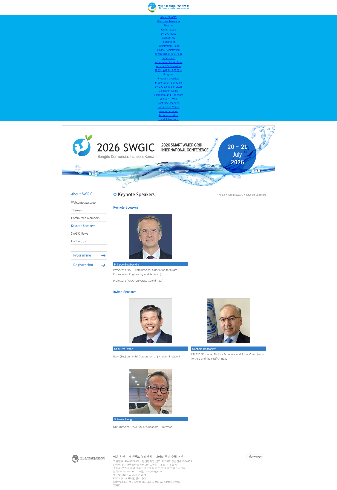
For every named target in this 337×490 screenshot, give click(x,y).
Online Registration (168, 50)
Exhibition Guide (168, 90)
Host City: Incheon (169, 103)
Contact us (168, 37)
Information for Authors (168, 62)
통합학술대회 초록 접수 (168, 70)
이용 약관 (119, 457)
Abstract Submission (168, 66)
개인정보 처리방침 (140, 457)
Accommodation (169, 115)
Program (168, 74)
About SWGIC (168, 17)
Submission (168, 58)
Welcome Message (168, 21)
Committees (168, 29)
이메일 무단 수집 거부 (169, 457)
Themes (168, 25)
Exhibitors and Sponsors (168, 94)
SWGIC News (168, 33)
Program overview (168, 78)
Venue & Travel (168, 99)
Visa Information (168, 111)
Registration (168, 41)
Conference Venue (168, 107)
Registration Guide (168, 45)
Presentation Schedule (168, 82)
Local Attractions (168, 119)
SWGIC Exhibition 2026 (168, 86)
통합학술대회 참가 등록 (168, 54)
